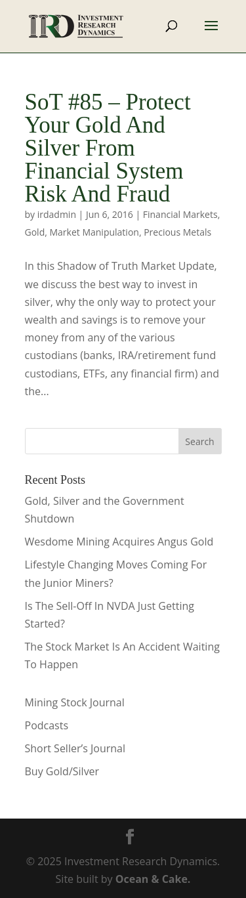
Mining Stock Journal (75, 702)
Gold (35, 232)
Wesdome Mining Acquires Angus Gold (119, 541)
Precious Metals (177, 232)
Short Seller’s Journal (75, 748)
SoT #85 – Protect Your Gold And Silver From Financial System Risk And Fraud (108, 148)
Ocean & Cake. (153, 879)
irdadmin (56, 214)
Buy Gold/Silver (62, 771)
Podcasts (47, 725)
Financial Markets (180, 214)
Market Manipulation (93, 232)
